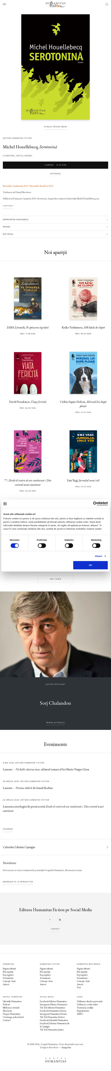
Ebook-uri (7, 1010)
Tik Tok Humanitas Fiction (52, 1017)
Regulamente (83, 1010)
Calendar (8, 829)
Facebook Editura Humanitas (53, 1001)
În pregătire (8, 974)
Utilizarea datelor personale (90, 1001)
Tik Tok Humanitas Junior (52, 1029)
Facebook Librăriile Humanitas (54, 1020)
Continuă (8, 206)
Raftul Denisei (24, 156)
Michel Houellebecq (20, 147)
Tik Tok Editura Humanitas (52, 1007)
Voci (79, 987)
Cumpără (55, 165)
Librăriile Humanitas (12, 1001)
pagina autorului (55, 723)
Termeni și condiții (85, 1007)
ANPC (80, 1013)
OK (90, 565)
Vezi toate (55, 579)
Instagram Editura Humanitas (53, 1004)
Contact (7, 1020)
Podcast (6, 1004)
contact (55, 929)
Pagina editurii (9, 968)
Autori (6, 984)
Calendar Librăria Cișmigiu (19, 847)
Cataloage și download (13, 1017)
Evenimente (8, 977)
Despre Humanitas (11, 1013)
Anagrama (66, 1047)
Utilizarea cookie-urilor (87, 1004)
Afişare (98, 556)
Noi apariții (8, 971)
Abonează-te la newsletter (18, 882)
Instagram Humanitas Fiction (53, 1013)
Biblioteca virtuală (11, 1007)
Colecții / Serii (9, 981)
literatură (8, 156)
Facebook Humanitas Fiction (53, 1010)
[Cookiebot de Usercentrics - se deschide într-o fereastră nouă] (95, 504)
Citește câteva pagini (55, 127)
